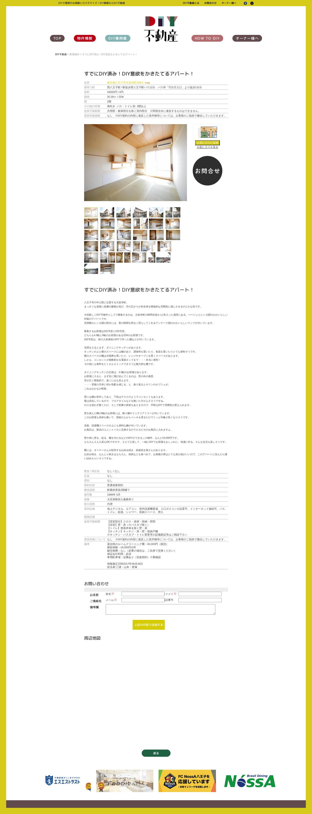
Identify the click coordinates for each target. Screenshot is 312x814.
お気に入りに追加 (207, 142)
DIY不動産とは (191, 3)
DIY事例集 (117, 38)
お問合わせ (210, 3)
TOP (57, 38)
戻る (156, 732)
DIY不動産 (61, 54)
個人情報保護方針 (78, 799)
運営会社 (60, 799)
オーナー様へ (229, 3)
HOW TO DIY (207, 38)
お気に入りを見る (207, 147)
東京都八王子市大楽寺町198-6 (128, 82)
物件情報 (85, 38)
